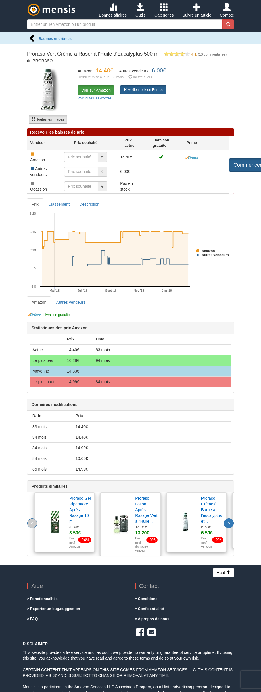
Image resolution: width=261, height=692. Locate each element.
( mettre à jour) (140, 77)
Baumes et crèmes (55, 38)
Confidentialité (149, 609)
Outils (140, 10)
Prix (35, 204)
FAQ (32, 619)
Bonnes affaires (113, 10)
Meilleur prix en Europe (143, 90)
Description (89, 204)
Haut (223, 572)
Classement (59, 204)
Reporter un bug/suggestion (53, 609)
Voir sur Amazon (96, 90)
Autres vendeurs (70, 302)
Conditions (146, 599)
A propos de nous (152, 619)
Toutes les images (48, 119)
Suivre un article (197, 10)
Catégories (164, 10)
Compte (227, 10)
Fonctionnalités (42, 599)
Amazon (39, 302)
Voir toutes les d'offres (94, 98)
